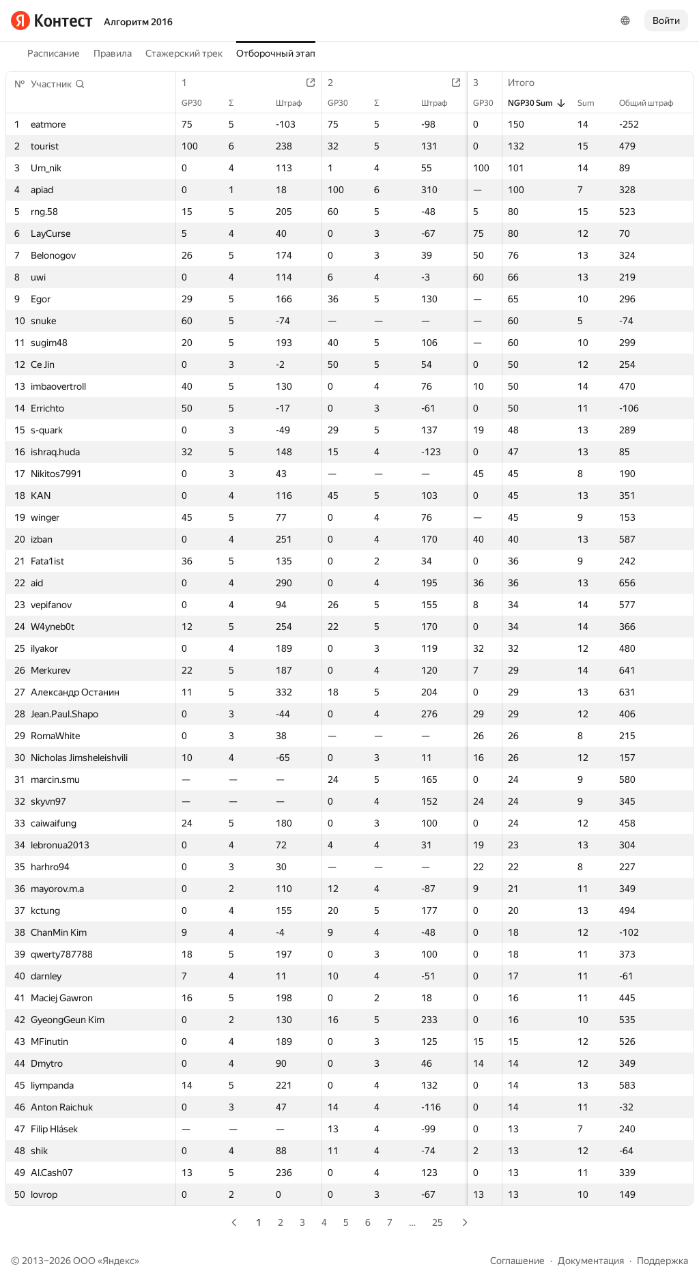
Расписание (53, 53)
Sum (592, 103)
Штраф (290, 103)
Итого (528, 82)
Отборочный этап (275, 53)
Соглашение (517, 1260)
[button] (58, 83)
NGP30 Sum (537, 103)
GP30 (199, 103)
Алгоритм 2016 (138, 21)
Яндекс (118, 1260)
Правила (113, 53)
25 (437, 1222)
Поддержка (662, 1260)
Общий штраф (653, 103)
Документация (591, 1260)
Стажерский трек (184, 53)
